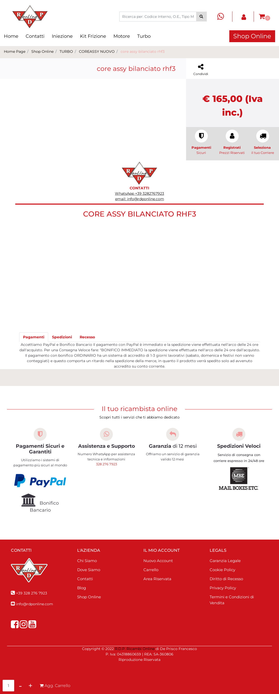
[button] (201, 16)
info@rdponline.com (34, 604)
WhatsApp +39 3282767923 (139, 193)
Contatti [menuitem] (35, 36)
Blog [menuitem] (81, 587)
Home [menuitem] (11, 36)
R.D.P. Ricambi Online (135, 648)
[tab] (33, 337)
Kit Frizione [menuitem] (93, 36)
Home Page (14, 51)
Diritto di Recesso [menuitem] (226, 578)
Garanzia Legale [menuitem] (225, 560)
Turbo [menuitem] (144, 36)
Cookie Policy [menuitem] (222, 569)
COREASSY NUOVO (97, 51)
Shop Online (252, 36)
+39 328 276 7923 (31, 593)
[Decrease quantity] (20, 685)
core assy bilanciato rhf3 (143, 51)
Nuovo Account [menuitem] (158, 560)
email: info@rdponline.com (139, 199)
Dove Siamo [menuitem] (88, 569)
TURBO (66, 51)
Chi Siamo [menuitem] (87, 560)
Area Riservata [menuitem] (157, 578)
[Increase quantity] (30, 685)
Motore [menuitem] (121, 36)
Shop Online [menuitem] (89, 596)
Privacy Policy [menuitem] (223, 587)
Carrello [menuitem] (150, 569)
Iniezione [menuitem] (62, 36)
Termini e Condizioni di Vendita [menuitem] (232, 599)
